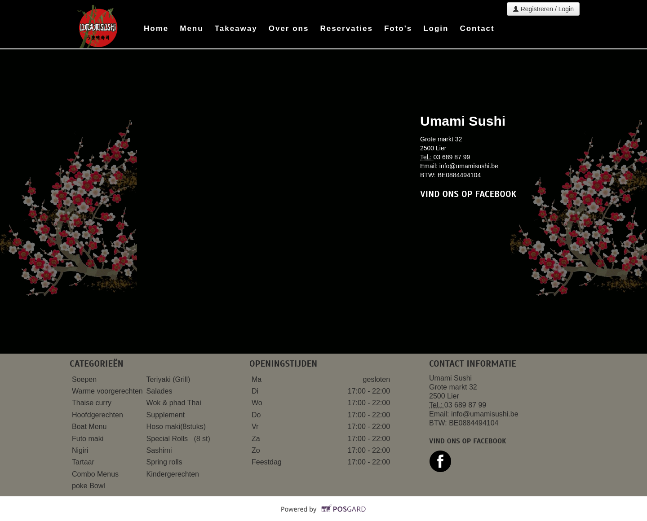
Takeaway (236, 28)
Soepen (85, 379)
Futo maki (89, 438)
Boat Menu (90, 426)
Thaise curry (92, 403)
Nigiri (81, 450)
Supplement (166, 415)
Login (435, 28)
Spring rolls (165, 462)
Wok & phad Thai (173, 403)
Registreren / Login (543, 9)
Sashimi (160, 450)
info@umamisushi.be (468, 166)
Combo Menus (96, 474)
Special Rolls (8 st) (178, 438)
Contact (477, 28)
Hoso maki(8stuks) (177, 426)
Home (156, 28)
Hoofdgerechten (97, 415)
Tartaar (84, 462)
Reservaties (346, 28)
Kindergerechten (173, 474)
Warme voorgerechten (108, 391)
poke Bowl (88, 486)
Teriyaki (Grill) (168, 379)
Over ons (289, 28)
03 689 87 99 (452, 157)
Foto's (398, 28)
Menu (191, 28)
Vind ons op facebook (468, 194)
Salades (159, 391)
